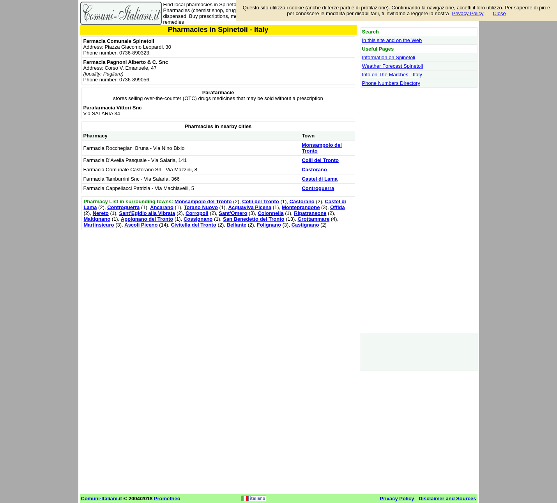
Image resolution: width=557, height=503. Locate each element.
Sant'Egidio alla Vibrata (147, 213)
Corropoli (197, 213)
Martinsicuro (99, 225)
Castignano (305, 225)
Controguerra (318, 188)
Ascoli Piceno (140, 225)
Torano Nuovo (201, 207)
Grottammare (313, 219)
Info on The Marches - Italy (392, 74)
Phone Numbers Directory (391, 83)
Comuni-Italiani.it (101, 498)
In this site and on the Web (392, 40)
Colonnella (270, 213)
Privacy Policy (468, 13)
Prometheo (167, 498)
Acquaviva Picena (250, 207)
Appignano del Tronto (147, 219)
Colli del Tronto (320, 160)
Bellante (237, 225)
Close (499, 13)
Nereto (101, 213)
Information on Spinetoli (389, 57)
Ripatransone (310, 213)
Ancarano (161, 207)
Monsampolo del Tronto (203, 201)
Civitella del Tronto (193, 225)
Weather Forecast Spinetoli (392, 66)
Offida (337, 207)
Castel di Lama (320, 179)
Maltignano (97, 219)
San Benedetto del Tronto (253, 219)
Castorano (314, 169)
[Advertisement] (218, 286)
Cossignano (198, 219)
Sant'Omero (233, 213)
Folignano (269, 225)
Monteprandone (301, 207)
